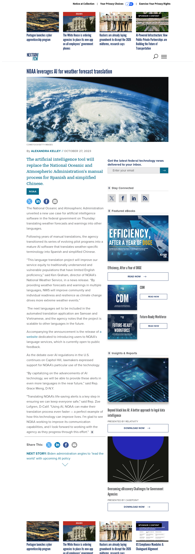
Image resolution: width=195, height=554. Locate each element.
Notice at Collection (83, 3)
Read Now (138, 277)
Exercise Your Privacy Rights (154, 3)
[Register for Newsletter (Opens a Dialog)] (164, 170)
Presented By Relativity (123, 421)
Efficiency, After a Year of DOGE (124, 267)
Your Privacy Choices (116, 4)
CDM (142, 287)
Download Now (138, 428)
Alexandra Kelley (46, 151)
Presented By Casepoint (123, 500)
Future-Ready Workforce (153, 316)
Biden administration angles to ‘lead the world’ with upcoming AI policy (65, 456)
